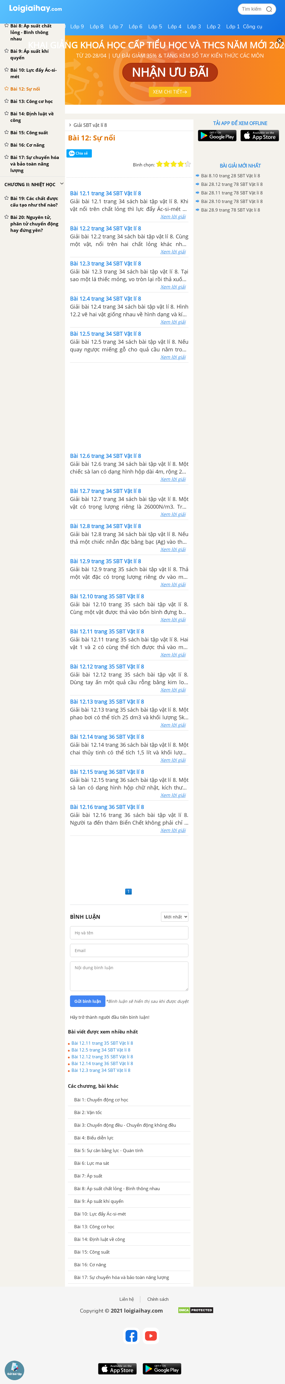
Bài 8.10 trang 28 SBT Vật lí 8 (230, 175)
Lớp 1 (233, 26)
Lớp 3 (194, 26)
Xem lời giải (172, 216)
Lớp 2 (214, 26)
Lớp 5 (155, 26)
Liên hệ (126, 1299)
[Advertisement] (129, 407)
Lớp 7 (116, 26)
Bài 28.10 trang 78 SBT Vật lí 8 (232, 201)
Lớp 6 (136, 26)
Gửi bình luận (87, 1001)
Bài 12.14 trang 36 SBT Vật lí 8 (102, 1063)
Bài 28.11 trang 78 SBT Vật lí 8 (232, 193)
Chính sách (158, 1299)
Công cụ (252, 26)
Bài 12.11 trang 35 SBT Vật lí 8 (102, 1043)
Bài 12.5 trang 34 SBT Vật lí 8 (101, 1050)
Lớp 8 (97, 26)
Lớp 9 (77, 26)
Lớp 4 (175, 26)
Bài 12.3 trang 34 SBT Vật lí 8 (101, 1070)
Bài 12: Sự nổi (91, 138)
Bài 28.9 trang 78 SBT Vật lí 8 (230, 210)
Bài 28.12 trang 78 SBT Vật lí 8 (232, 184)
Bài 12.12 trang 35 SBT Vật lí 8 (102, 1056)
